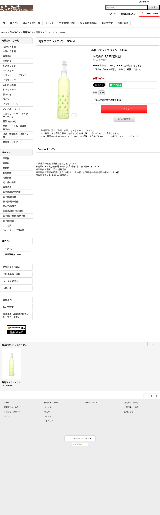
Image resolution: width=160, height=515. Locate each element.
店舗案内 (7, 300)
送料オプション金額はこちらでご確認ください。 (118, 69)
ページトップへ (153, 396)
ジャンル (47, 407)
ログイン (112, 14)
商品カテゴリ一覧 (51, 403)
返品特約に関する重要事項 (108, 100)
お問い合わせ (124, 118)
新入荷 (47, 412)
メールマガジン (10, 281)
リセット (155, 344)
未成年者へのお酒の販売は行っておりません (16, 315)
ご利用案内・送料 (11, 274)
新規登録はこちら (128, 14)
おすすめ (47, 416)
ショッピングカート (12, 412)
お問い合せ (8, 288)
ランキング (48, 421)
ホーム (7, 403)
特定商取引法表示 (11, 267)
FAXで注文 (8, 307)
